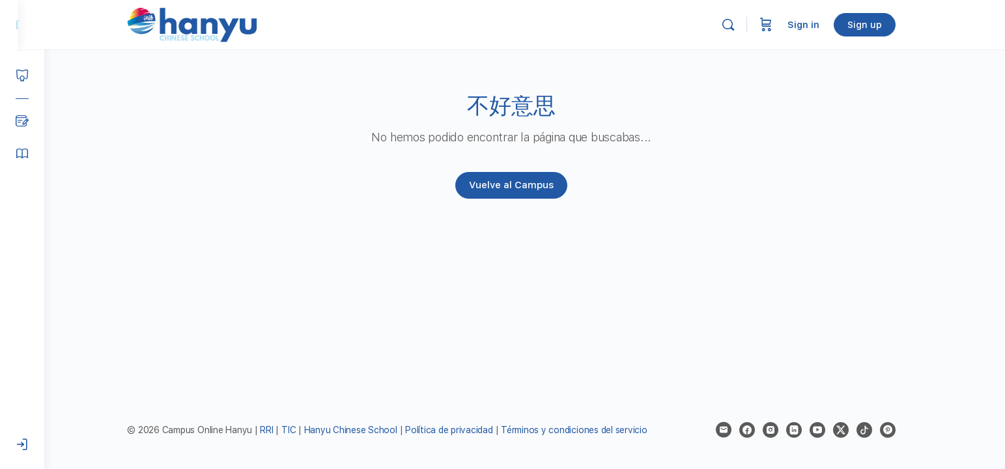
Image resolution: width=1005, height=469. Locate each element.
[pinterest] (901, 430)
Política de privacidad (462, 430)
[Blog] (22, 121)
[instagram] (784, 430)
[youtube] (831, 430)
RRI (280, 430)
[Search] (742, 25)
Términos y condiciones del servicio (587, 430)
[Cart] (779, 25)
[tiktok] (878, 430)
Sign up (878, 25)
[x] (854, 430)
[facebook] (761, 430)
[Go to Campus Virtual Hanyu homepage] (206, 24)
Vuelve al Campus (525, 185)
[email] (737, 430)
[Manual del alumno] (22, 153)
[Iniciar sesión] (22, 445)
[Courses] (22, 75)
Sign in (817, 25)
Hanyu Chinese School (363, 430)
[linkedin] (807, 430)
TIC (302, 430)
